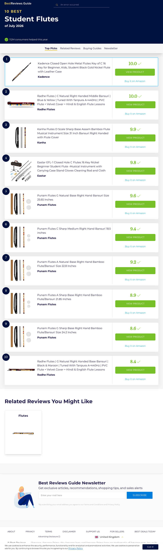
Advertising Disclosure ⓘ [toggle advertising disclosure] (49, 536)
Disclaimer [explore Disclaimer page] (69, 531)
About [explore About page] (11, 531)
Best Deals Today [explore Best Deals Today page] (145, 531)
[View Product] (81, 71)
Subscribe (140, 495)
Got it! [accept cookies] (150, 546)
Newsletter (111, 48)
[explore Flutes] (23, 432)
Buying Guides (92, 48)
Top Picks (51, 48)
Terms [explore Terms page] (48, 531)
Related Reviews (70, 48)
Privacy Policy (75, 548)
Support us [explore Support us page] (93, 531)
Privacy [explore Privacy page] (30, 531)
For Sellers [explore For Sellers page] (117, 531)
